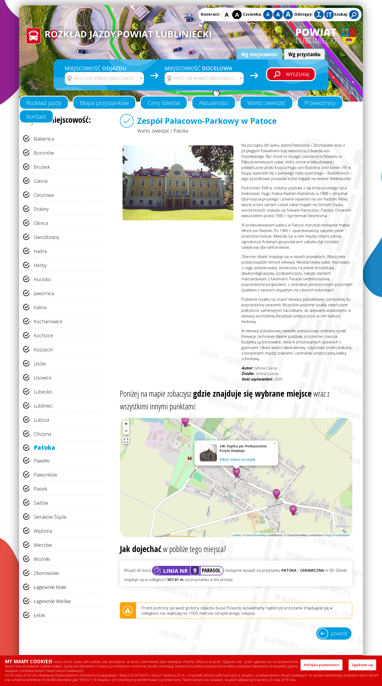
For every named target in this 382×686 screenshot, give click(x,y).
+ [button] (126, 424)
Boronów (44, 153)
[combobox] (104, 78)
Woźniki (42, 559)
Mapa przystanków (104, 103)
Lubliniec (43, 406)
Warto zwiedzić (266, 103)
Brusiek (42, 167)
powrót (339, 633)
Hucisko (42, 279)
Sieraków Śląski (50, 517)
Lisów (40, 363)
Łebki (39, 615)
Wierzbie (43, 545)
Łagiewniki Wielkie (52, 601)
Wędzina (43, 531)
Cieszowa (44, 195)
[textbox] (108, 78)
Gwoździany (46, 237)
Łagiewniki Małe (50, 587)
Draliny (41, 209)
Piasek (40, 489)
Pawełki (41, 460)
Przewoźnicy (320, 103)
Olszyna (42, 434)
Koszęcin (43, 349)
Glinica (41, 223)
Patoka (44, 447)
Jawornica (44, 293)
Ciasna (40, 181)
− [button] (126, 431)
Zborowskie (46, 573)
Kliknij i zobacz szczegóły (237, 459)
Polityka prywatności (321, 665)
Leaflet (236, 535)
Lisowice (42, 377)
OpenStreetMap (256, 535)
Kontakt (36, 116)
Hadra (40, 251)
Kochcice (43, 335)
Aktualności (213, 103)
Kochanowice (48, 321)
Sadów (41, 503)
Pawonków (45, 474)
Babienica (44, 139)
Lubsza (41, 420)
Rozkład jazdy (44, 103)
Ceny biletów (163, 103)
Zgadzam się (362, 665)
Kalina (40, 307)
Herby (40, 265)
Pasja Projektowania (337, 535)
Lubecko (43, 391)
